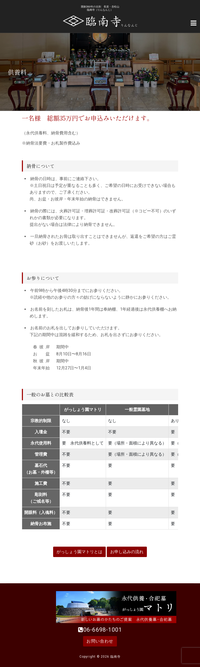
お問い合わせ (99, 641)
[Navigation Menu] (193, 22)
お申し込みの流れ (126, 551)
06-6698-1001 (102, 629)
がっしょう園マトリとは (79, 551)
